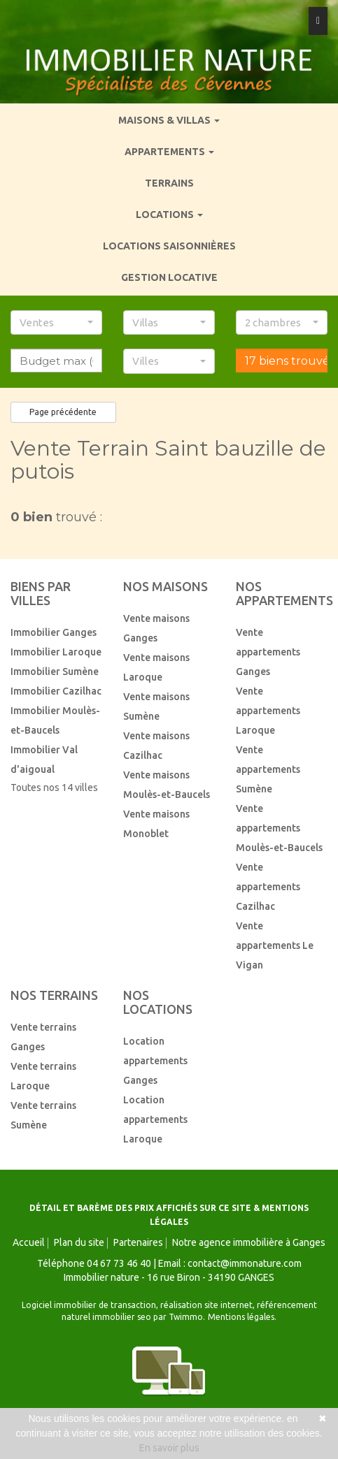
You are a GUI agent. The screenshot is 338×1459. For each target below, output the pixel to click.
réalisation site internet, (208, 1304)
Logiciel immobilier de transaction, (91, 1304)
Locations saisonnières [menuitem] (169, 246)
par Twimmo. (179, 1316)
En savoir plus (169, 1447)
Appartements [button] (169, 151)
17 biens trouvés (286, 361)
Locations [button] (169, 214)
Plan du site (79, 1242)
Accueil (29, 1242)
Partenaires (138, 1242)
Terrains (169, 183)
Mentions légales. (242, 1316)
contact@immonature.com (245, 1263)
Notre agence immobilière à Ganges (248, 1242)
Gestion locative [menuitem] (169, 277)
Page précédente (63, 411)
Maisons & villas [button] (169, 120)
